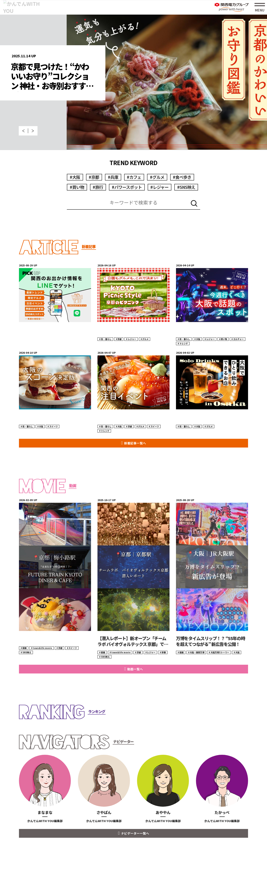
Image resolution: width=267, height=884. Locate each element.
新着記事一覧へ (135, 458)
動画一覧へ (135, 684)
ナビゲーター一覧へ (135, 848)
